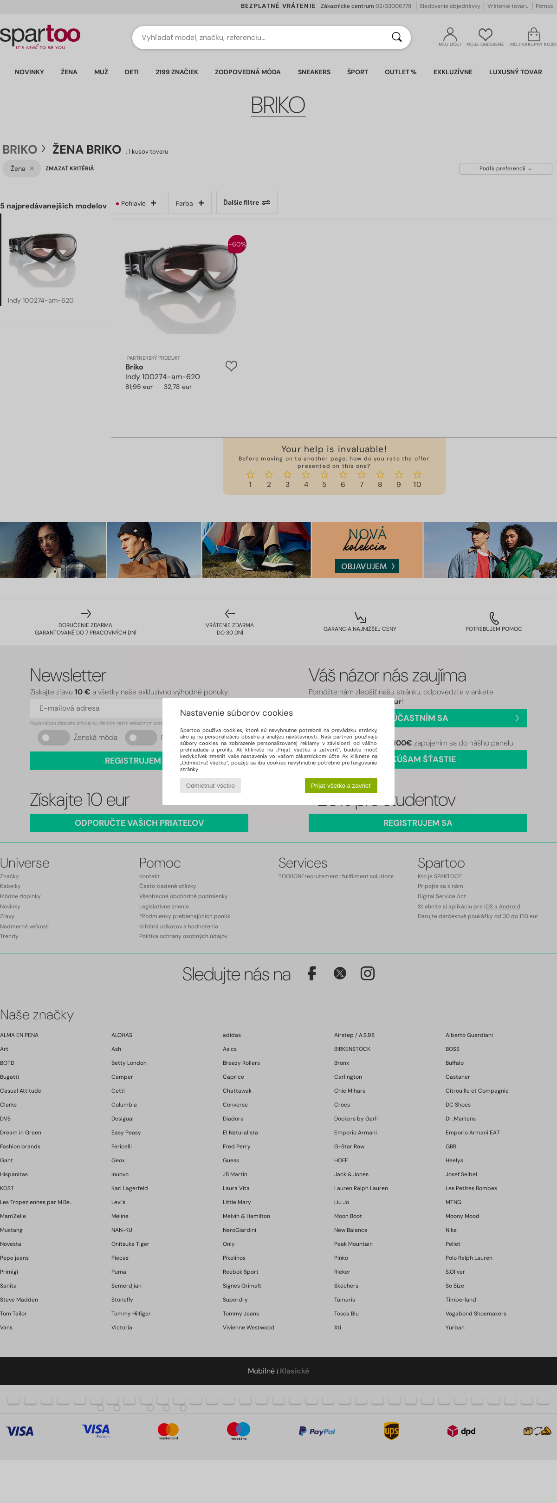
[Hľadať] (397, 37)
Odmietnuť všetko (210, 785)
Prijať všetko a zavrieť (341, 785)
